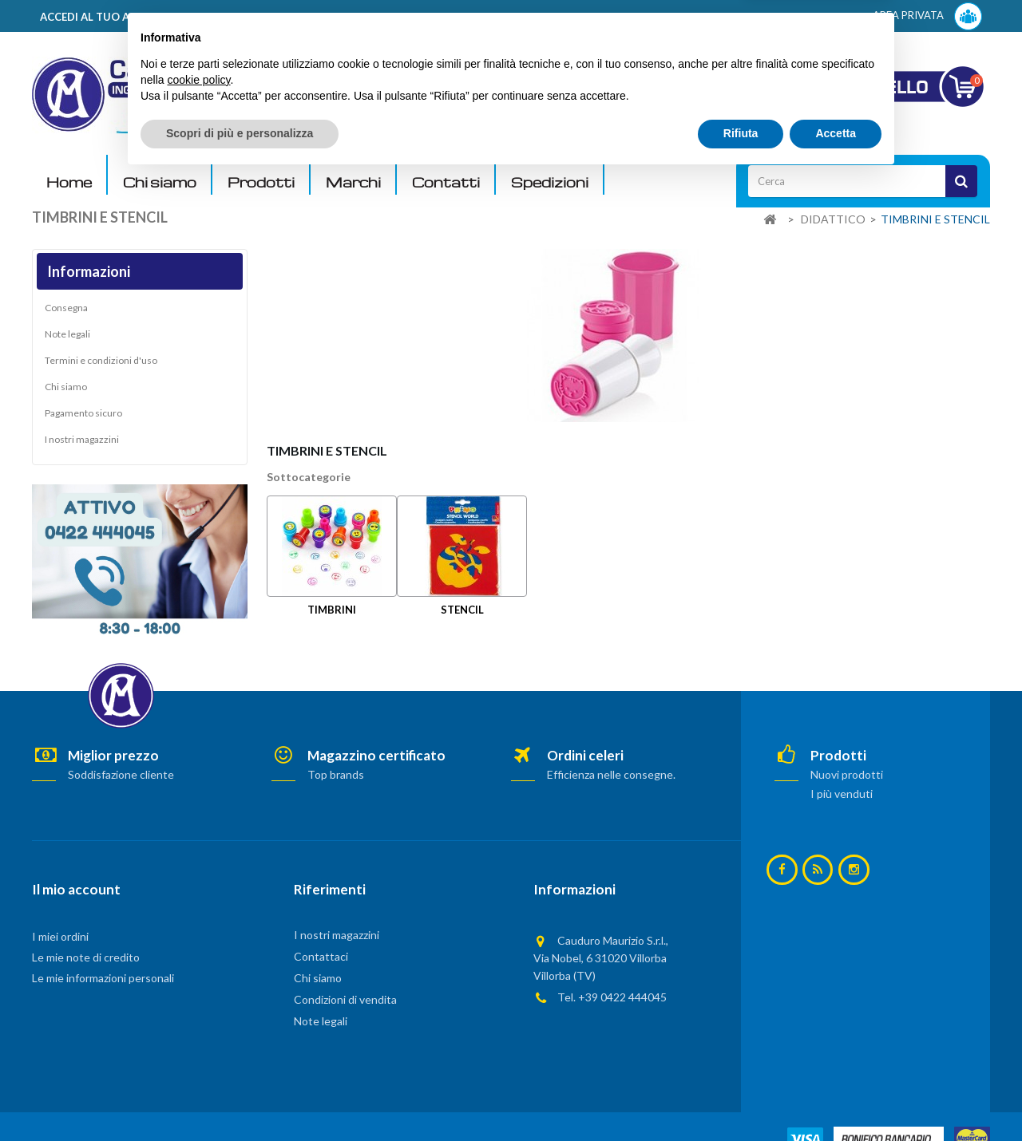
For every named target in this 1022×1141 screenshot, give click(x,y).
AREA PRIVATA (927, 16)
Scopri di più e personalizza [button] (239, 1097)
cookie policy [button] (198, 1043)
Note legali (67, 337)
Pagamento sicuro (83, 416)
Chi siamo (159, 182)
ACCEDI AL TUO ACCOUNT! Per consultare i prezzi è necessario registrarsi (234, 16)
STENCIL (462, 609)
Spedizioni (549, 182)
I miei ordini (60, 936)
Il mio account (76, 889)
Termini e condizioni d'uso (101, 363)
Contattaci (321, 956)
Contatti (446, 182)
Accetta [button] (835, 1097)
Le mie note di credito (86, 957)
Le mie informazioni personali (103, 978)
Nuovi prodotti (846, 774)
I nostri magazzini (82, 442)
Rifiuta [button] (741, 1097)
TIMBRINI (331, 609)
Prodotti (261, 182)
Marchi (353, 182)
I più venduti (841, 793)
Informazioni (88, 271)
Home (69, 182)
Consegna (66, 311)
